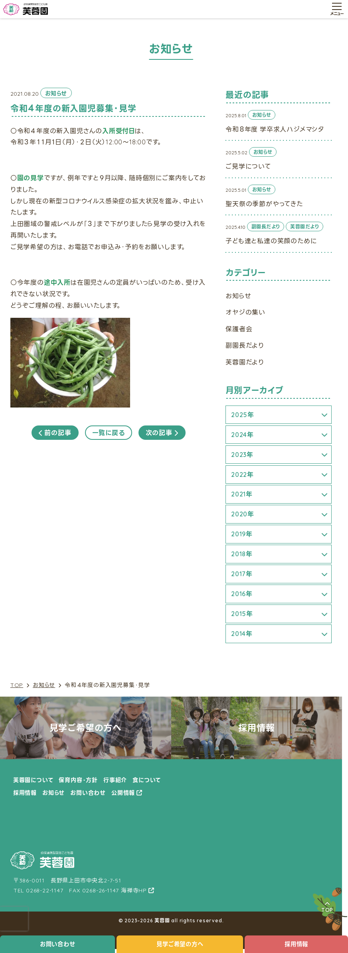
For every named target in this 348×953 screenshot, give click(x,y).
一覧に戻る (108, 433)
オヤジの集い (245, 312)
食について (146, 780)
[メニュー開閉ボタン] (337, 9)
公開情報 (123, 792)
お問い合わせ (57, 944)
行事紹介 (115, 780)
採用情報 (25, 792)
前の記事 (55, 433)
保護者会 (238, 329)
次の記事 (162, 433)
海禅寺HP (134, 890)
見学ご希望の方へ (179, 944)
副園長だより (244, 345)
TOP (16, 685)
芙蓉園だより (244, 362)
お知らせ (44, 685)
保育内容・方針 (78, 780)
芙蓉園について (33, 780)
